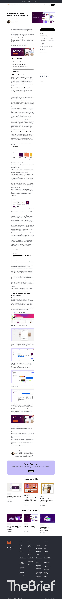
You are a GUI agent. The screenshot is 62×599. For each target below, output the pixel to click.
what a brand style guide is (21, 78)
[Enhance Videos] (39, 575)
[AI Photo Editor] (39, 562)
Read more (34, 1)
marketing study (16, 215)
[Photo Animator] (39, 574)
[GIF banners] (39, 543)
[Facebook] (46, 596)
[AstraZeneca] (31, 560)
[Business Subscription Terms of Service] (31, 544)
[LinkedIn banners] (39, 549)
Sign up (52, 4)
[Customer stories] (31, 556)
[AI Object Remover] (39, 564)
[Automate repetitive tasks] (23, 569)
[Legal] (31, 540)
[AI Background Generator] (39, 572)
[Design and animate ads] (23, 561)
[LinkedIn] (48, 596)
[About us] (23, 542)
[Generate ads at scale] (23, 558)
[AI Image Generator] (47, 571)
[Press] (23, 545)
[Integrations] (47, 575)
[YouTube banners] (39, 551)
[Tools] (39, 556)
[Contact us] (23, 548)
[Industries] (47, 540)
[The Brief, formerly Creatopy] (12, 546)
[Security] (23, 546)
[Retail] (47, 552)
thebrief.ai (47, 4)
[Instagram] (51, 596)
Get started (47, 28)
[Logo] (9, 541)
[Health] (47, 545)
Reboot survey (15, 167)
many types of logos (19, 238)
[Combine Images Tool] (39, 567)
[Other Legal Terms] (31, 552)
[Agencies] (47, 542)
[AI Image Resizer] (39, 563)
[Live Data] (47, 572)
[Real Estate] (47, 549)
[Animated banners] (39, 546)
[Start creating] (39, 540)
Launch (9, 492)
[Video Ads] (39, 552)
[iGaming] (47, 543)
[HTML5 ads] (39, 548)
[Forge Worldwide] (31, 559)
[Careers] (23, 543)
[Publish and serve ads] (23, 566)
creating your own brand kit (22, 43)
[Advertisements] (39, 545)
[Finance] (47, 548)
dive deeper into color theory (23, 179)
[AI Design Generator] (47, 562)
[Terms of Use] (31, 542)
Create (42, 78)
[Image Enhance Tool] (39, 570)
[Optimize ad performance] (23, 571)
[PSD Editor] (47, 566)
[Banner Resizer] (47, 567)
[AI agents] (47, 574)
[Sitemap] (23, 549)
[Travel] (47, 546)
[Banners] (39, 542)
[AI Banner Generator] (47, 558)
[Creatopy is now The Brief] (23, 551)
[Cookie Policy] (31, 548)
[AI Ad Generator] (47, 560)
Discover (42, 523)
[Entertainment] (47, 551)
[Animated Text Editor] (39, 558)
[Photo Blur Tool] (39, 568)
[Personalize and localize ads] (23, 564)
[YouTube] (54, 596)
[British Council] (31, 558)
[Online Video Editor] (47, 564)
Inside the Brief (26, 493)
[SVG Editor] (39, 560)
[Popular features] (47, 556)
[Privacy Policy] (31, 547)
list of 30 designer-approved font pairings (24, 283)
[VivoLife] (31, 562)
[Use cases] (23, 556)
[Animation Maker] (47, 568)
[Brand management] (23, 573)
